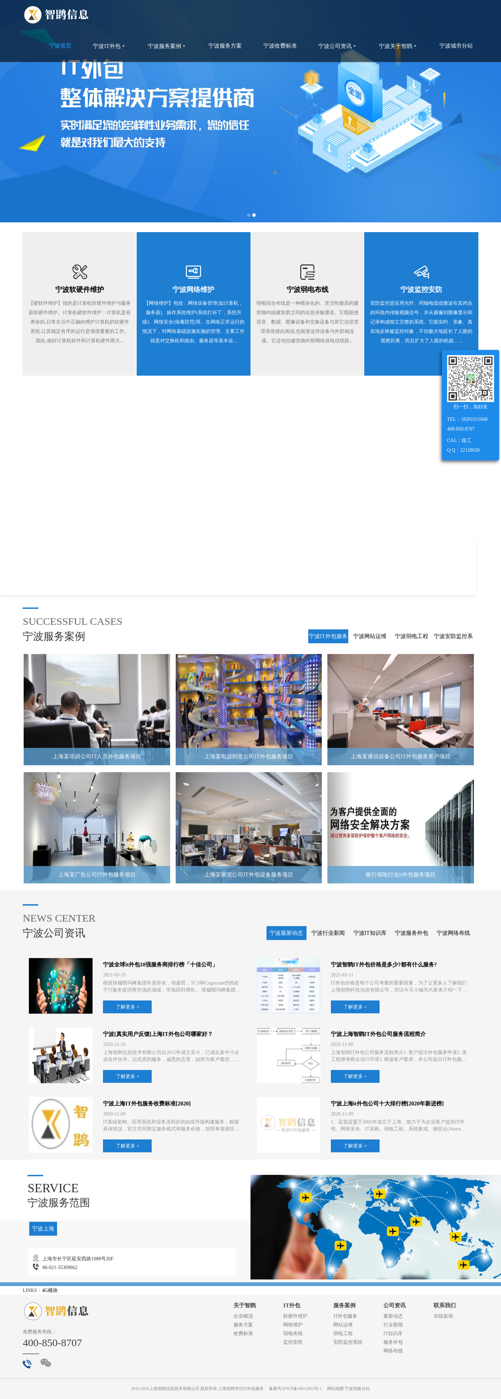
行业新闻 (393, 1324)
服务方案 (243, 1324)
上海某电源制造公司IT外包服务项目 (248, 883)
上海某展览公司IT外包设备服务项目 (248, 1002)
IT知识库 (393, 1333)
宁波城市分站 (456, 46)
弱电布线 (293, 1333)
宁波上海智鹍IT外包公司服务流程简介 (378, 1161)
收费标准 (243, 1333)
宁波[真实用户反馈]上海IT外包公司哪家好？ (158, 1161)
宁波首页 (60, 46)
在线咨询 (443, 1316)
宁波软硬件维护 (79, 289)
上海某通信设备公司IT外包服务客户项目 (401, 883)
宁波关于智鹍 (398, 46)
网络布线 (393, 1350)
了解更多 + (127, 1134)
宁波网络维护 (193, 289)
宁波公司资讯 (337, 46)
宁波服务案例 (167, 46)
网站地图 (335, 1388)
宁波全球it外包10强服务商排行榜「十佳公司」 (160, 1092)
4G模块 (50, 1290)
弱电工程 (343, 1333)
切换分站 (361, 1388)
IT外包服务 (345, 1316)
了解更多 (267, 651)
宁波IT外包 (109, 46)
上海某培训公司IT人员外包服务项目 (97, 883)
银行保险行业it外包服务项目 (401, 1002)
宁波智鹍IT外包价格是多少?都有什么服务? (384, 1092)
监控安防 (293, 1342)
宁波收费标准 (280, 46)
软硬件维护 (295, 1316)
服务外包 (393, 1342)
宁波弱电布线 (307, 289)
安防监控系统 (348, 1342)
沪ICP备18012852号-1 (302, 1388)
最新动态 (393, 1316)
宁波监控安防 (421, 289)
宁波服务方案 (225, 46)
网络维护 (293, 1324)
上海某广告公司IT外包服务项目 (97, 1002)
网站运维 (343, 1324)
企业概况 (243, 1316)
